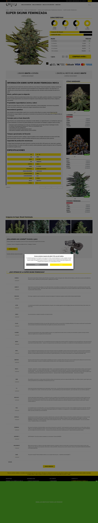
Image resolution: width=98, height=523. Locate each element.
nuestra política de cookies (55, 261)
